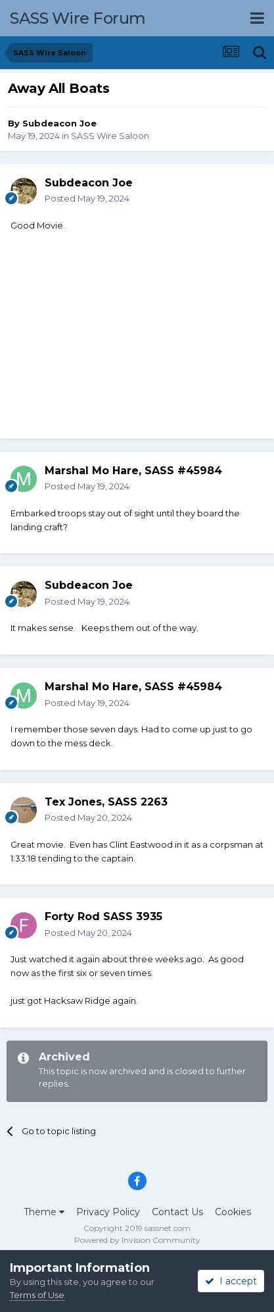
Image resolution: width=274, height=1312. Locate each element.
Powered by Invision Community (137, 1240)
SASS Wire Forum (78, 18)
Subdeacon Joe (59, 123)
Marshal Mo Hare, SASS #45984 (133, 470)
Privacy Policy (108, 1212)
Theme (44, 1212)
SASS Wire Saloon (110, 135)
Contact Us (177, 1212)
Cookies (233, 1212)
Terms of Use (37, 1295)
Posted (87, 198)
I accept (231, 1281)
